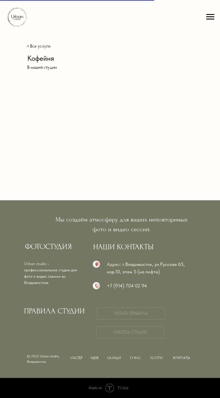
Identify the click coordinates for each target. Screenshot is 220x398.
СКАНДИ (114, 358)
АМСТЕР (76, 358)
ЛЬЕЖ (94, 358)
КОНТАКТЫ (181, 358)
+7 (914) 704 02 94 (127, 286)
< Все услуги (38, 46)
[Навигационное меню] (210, 17)
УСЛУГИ (156, 358)
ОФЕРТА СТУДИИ (130, 332)
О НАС (135, 358)
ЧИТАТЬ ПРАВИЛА (131, 313)
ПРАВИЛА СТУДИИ (54, 311)
